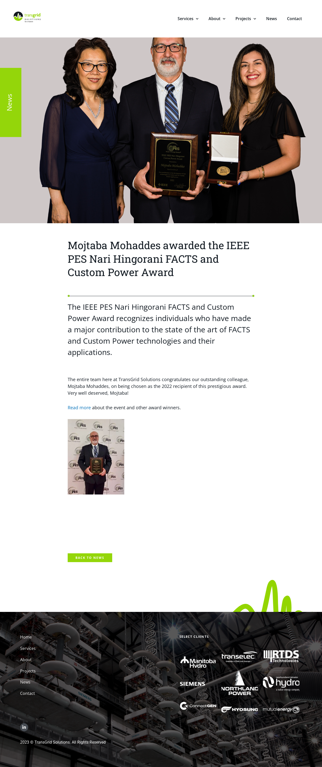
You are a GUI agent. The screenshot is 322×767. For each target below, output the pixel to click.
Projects (245, 19)
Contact (294, 18)
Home (26, 637)
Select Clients (194, 636)
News (271, 18)
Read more (79, 407)
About (217, 19)
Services (188, 19)
